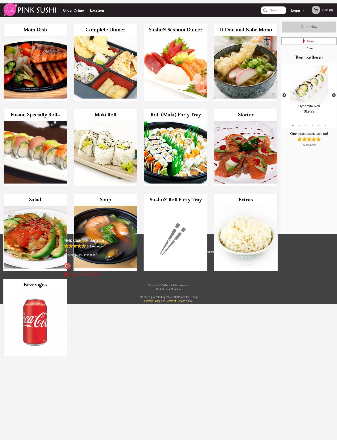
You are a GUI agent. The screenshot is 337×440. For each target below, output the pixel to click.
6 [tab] (325, 126)
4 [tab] (312, 126)
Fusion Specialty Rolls (35, 115)
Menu (157, 382)
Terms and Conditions (203, 388)
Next (334, 95)
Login (295, 10)
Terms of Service (175, 437)
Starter (245, 115)
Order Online (73, 10)
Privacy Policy (198, 393)
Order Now (309, 27)
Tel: (238, 393)
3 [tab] (306, 126)
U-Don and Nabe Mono (245, 30)
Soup (105, 200)
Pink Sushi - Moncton (84, 377)
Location (97, 10)
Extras (246, 200)
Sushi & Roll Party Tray (176, 200)
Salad (35, 200)
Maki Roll (105, 115)
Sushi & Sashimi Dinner (175, 30)
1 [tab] (293, 126)
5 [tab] (319, 126)
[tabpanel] (309, 93)
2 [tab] (299, 126)
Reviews (195, 382)
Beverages (35, 285)
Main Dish (35, 30)
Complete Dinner (105, 30)
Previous (284, 95)
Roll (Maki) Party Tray (175, 115)
